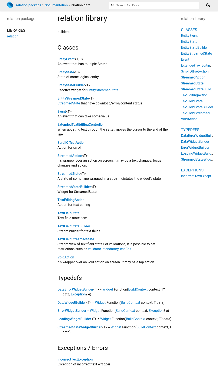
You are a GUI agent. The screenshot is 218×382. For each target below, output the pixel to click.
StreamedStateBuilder (74, 187)
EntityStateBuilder (71, 85)
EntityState (65, 72)
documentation (56, 5)
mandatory (110, 249)
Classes (189, 29)
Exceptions (192, 170)
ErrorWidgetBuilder (71, 311)
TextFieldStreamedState (75, 239)
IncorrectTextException (75, 359)
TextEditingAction (71, 200)
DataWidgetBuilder (71, 303)
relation (12, 36)
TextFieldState (68, 213)
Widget (107, 289)
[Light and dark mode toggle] (208, 5)
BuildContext (138, 289)
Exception (78, 294)
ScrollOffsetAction (71, 143)
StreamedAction (69, 156)
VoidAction (65, 257)
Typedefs (190, 129)
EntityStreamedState (102, 90)
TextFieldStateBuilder (73, 226)
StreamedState (68, 103)
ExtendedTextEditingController (80, 125)
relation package (28, 5)
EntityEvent (66, 59)
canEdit (125, 249)
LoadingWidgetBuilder (74, 319)
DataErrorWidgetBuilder (75, 289)
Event (61, 112)
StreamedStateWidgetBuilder (79, 327)
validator (94, 249)
